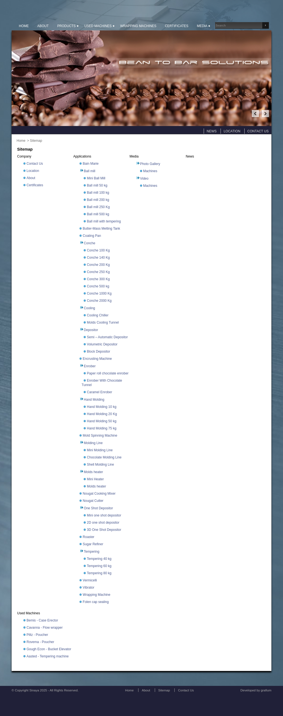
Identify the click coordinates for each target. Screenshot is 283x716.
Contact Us (35, 164)
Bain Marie (90, 164)
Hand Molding (94, 400)
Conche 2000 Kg (99, 301)
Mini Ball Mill (96, 178)
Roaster (88, 537)
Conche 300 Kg (98, 279)
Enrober (90, 366)
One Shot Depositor (98, 508)
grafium (266, 690)
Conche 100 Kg (98, 250)
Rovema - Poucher (40, 642)
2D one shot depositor (103, 522)
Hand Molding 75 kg (101, 428)
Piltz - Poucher (37, 635)
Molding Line (93, 443)
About (31, 178)
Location (33, 171)
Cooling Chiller (97, 315)
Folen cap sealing (96, 602)
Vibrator (88, 587)
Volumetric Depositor (102, 344)
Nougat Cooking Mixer (99, 493)
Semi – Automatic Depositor (107, 337)
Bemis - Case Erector (42, 620)
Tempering (91, 552)
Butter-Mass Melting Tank (101, 228)
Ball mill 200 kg (98, 200)
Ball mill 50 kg (97, 185)
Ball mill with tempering (104, 221)
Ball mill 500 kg (98, 214)
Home (21, 141)
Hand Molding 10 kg (101, 407)
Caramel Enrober (99, 392)
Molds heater (93, 472)
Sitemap (36, 141)
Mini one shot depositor (104, 515)
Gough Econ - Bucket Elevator (49, 649)
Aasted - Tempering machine (48, 656)
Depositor (91, 330)
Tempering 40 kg (99, 559)
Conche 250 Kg (98, 272)
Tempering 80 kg (99, 573)
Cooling (89, 308)
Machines (150, 171)
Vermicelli (90, 580)
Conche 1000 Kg (99, 293)
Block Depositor (98, 351)
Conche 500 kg (98, 286)
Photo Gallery (150, 164)
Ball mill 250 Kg (98, 207)
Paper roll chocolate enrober (108, 373)
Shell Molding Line (100, 464)
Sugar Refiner (93, 544)
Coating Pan (92, 236)
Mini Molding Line (99, 450)
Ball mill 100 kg (98, 193)
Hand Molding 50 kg (101, 421)
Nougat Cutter (93, 501)
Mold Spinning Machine (100, 435)
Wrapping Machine (96, 595)
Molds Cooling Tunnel (103, 322)
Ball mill (89, 171)
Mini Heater (95, 479)
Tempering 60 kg (99, 566)
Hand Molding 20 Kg (102, 414)
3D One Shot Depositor (104, 530)
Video (144, 178)
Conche (89, 243)
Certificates (35, 185)
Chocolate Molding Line (104, 457)
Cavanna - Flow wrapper (45, 628)
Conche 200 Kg (98, 265)
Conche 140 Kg (98, 257)
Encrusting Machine (97, 359)
